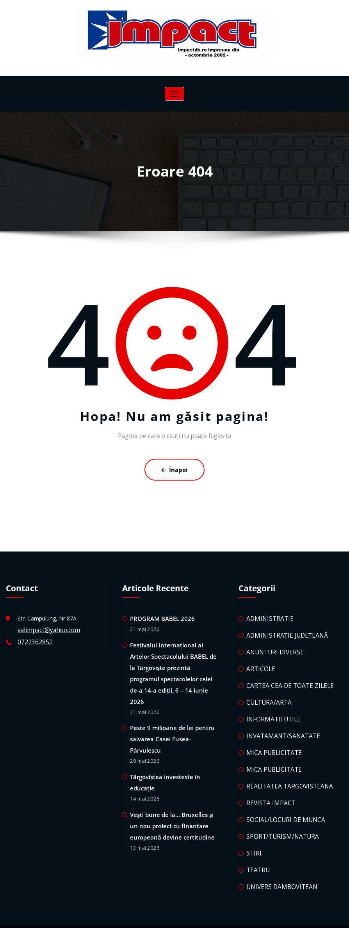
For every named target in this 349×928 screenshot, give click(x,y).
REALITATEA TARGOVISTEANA (285, 772)
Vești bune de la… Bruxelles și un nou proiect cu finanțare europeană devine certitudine (174, 789)
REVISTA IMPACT (268, 788)
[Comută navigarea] (174, 94)
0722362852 (33, 638)
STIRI (253, 835)
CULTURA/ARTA (266, 694)
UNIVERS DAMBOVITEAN (278, 867)
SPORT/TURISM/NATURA (278, 820)
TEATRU (256, 851)
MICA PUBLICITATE (271, 741)
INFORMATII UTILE (270, 710)
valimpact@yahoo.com (46, 627)
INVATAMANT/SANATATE (279, 726)
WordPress (152, 916)
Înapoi (174, 468)
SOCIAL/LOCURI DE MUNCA (282, 804)
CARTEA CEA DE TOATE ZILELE (286, 678)
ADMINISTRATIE (267, 616)
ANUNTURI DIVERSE (272, 647)
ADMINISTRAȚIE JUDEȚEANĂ (283, 631)
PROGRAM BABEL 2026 (160, 616)
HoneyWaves (204, 916)
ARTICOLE (259, 663)
